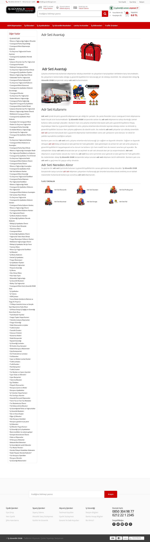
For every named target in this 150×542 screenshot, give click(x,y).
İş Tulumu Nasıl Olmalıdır (18, 226)
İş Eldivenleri (96, 25)
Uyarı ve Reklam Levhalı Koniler (20, 359)
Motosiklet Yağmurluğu (17, 278)
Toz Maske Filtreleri (16, 448)
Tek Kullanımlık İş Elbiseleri (19, 406)
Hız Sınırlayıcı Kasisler (17, 396)
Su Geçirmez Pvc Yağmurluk (19, 96)
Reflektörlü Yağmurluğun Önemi (20, 242)
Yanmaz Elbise (15, 247)
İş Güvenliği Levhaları (17, 343)
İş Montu (13, 270)
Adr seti (44, 133)
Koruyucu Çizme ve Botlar (18, 388)
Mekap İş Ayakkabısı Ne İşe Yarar (21, 244)
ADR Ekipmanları (14, 25)
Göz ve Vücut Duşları (17, 414)
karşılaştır (115, 15)
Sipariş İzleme (38, 512)
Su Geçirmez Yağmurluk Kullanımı (21, 83)
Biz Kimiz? (90, 520)
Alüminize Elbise (15, 229)
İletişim (141, 2)
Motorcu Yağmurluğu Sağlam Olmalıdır (23, 41)
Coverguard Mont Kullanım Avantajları (22, 192)
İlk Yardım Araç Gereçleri (18, 346)
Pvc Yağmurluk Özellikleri (18, 182)
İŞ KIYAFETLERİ (15, 38)
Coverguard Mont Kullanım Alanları (21, 210)
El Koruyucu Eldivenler (17, 440)
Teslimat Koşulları (66, 512)
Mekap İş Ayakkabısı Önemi (19, 223)
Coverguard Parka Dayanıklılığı (20, 44)
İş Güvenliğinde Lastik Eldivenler (20, 445)
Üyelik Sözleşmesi (66, 516)
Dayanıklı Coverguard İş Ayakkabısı (21, 104)
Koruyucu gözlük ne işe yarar (19, 422)
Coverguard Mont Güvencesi (19, 85)
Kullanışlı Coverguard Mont (19, 67)
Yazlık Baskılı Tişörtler (17, 315)
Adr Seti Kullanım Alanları (18, 171)
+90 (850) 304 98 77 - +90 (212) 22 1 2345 (21, 2)
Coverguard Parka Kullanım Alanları (21, 205)
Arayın (110, 494)
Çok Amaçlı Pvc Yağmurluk (18, 132)
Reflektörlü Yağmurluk (17, 265)
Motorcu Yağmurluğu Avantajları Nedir (22, 151)
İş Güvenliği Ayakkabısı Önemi (20, 234)
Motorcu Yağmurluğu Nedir (19, 184)
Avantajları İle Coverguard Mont (20, 122)
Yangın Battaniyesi (16, 260)
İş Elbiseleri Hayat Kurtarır (18, 427)
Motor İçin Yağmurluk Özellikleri (20, 250)
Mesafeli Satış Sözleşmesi (43, 516)
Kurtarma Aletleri (15, 336)
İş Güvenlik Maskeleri (61, 25)
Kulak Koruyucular (16, 338)
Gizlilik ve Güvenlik (40, 520)
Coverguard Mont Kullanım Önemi (21, 161)
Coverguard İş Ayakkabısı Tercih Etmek (23, 156)
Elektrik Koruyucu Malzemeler (20, 349)
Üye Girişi (133, 2)
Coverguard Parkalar (17, 64)
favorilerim (116, 12)
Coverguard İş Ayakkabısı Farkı (20, 169)
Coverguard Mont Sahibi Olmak (20, 106)
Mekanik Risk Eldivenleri (18, 442)
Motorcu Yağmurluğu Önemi (19, 208)
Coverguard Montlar (16, 93)
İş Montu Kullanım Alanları (18, 216)
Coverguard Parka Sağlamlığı (19, 101)
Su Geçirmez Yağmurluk (18, 197)
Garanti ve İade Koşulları (69, 520)
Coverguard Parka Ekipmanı (19, 179)
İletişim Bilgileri (92, 512)
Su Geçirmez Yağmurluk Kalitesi (20, 140)
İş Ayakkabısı (14, 291)
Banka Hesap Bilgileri (94, 516)
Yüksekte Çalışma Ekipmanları (20, 320)
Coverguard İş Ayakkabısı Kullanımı (21, 187)
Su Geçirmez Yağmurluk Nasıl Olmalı (22, 70)
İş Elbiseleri (29, 25)
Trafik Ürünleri (111, 25)
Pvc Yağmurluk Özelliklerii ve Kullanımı (22, 153)
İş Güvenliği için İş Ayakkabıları (20, 429)
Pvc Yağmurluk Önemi (17, 213)
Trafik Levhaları (15, 362)
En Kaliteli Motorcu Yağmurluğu (20, 130)
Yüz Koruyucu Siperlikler (18, 455)
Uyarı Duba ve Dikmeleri (18, 375)
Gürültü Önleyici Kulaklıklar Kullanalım (22, 450)
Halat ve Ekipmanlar (16, 437)
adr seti (52, 144)
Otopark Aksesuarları (17, 385)
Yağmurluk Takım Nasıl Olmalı (20, 237)
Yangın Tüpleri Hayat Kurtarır (19, 317)
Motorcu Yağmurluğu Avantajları (20, 166)
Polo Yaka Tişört (15, 276)
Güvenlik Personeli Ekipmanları (20, 398)
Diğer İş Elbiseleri (16, 416)
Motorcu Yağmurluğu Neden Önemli (22, 111)
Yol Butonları (14, 356)
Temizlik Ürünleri (15, 330)
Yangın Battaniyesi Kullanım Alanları (22, 239)
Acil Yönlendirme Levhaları (19, 354)
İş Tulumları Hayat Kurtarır (18, 393)
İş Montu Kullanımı (16, 255)
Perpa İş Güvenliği (16, 268)
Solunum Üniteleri (16, 333)
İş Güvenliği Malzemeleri (18, 461)
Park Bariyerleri (15, 367)
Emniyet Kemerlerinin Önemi (19, 435)
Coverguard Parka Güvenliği (19, 127)
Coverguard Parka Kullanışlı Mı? (20, 80)
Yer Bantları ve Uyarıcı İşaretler (20, 372)
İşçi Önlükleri (14, 382)
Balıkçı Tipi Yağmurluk (17, 283)
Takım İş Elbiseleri (16, 380)
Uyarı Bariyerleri (15, 377)
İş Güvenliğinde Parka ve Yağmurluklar (22, 409)
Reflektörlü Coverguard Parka (19, 114)
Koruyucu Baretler (16, 458)
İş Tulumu (13, 294)
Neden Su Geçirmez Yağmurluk (20, 124)
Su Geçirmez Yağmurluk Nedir (20, 158)
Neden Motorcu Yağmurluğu (19, 98)
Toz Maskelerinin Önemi (18, 403)
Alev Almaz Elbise (16, 273)
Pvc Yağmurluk (15, 190)
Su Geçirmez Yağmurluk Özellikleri (21, 177)
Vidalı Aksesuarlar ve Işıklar (19, 325)
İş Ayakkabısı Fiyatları (17, 263)
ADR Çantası (14, 296)
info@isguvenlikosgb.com (47, 2)
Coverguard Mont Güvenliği (19, 174)
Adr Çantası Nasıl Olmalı (18, 195)
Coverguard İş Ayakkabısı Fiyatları (21, 72)
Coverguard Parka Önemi (18, 164)
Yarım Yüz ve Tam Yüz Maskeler (20, 401)
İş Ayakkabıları (43, 25)
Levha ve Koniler (81, 25)
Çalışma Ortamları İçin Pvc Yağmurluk (22, 62)
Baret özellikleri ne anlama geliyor (21, 432)
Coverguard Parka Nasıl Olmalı (20, 148)
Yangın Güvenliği (15, 323)
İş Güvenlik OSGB (15, 538)
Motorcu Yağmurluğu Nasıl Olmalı (21, 75)
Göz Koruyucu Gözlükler (18, 419)
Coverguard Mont (16, 231)
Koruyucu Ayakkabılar (17, 390)
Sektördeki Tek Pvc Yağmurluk (20, 78)
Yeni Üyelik (122, 2)
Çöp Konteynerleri (16, 351)
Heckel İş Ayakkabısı (16, 257)
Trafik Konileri (14, 364)
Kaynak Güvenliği (15, 341)
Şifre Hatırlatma (12, 520)
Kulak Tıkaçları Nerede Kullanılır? (20, 453)
